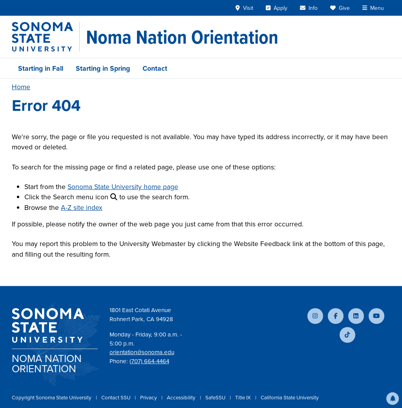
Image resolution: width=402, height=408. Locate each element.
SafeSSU (216, 397)
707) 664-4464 (150, 361)
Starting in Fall (40, 68)
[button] (392, 398)
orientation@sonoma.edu (142, 352)
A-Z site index (81, 207)
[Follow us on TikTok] (347, 335)
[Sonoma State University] (46, 36)
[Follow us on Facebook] (336, 316)
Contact (155, 68)
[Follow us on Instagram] (315, 316)
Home (21, 87)
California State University (290, 397)
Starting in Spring (103, 68)
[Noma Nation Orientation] (182, 37)
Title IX (243, 397)
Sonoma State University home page (123, 187)
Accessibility (182, 397)
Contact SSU (116, 397)
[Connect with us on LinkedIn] (356, 316)
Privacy (149, 397)
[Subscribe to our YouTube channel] (376, 316)
